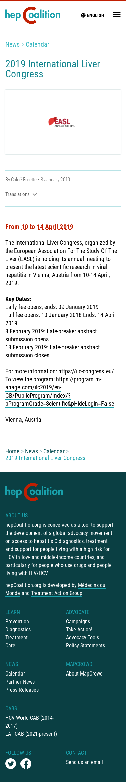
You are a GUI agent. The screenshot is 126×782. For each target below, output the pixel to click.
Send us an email (84, 762)
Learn (12, 612)
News (12, 44)
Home (12, 451)
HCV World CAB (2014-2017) (29, 722)
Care (10, 645)
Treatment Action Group (56, 593)
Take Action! (79, 629)
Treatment (16, 637)
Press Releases (22, 690)
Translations (21, 194)
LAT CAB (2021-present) (31, 734)
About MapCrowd (84, 673)
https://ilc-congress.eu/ (86, 371)
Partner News (20, 682)
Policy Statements (85, 645)
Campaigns (78, 621)
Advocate (77, 612)
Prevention (17, 621)
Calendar (37, 44)
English (92, 15)
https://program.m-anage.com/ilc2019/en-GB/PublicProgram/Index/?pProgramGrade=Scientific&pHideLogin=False (59, 391)
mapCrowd (79, 664)
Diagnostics (18, 629)
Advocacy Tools (82, 637)
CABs (11, 708)
